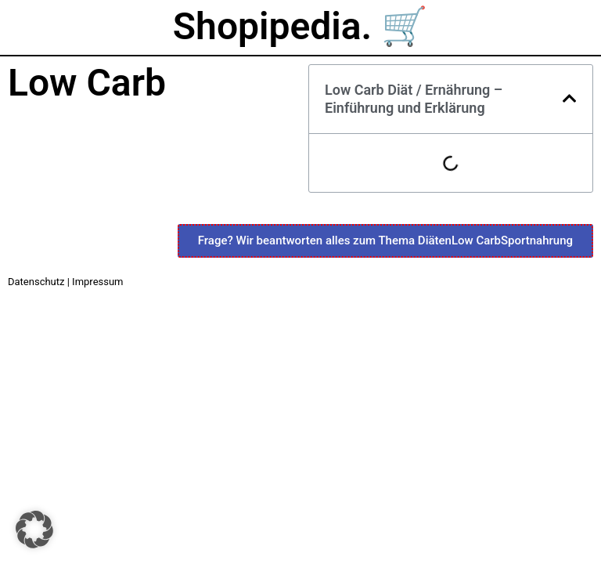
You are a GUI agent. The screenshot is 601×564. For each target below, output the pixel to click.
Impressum (97, 281)
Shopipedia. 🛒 (300, 26)
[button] (570, 99)
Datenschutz (36, 281)
